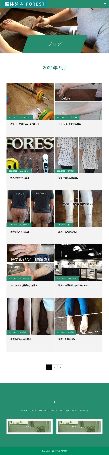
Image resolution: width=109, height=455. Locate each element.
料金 (40, 411)
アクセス (74, 411)
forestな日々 (24, 171)
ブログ (33, 411)
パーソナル (25, 411)
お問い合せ (84, 411)
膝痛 (69, 225)
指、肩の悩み (72, 117)
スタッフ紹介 (64, 411)
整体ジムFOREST (50, 411)
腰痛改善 (71, 171)
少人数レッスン (25, 117)
